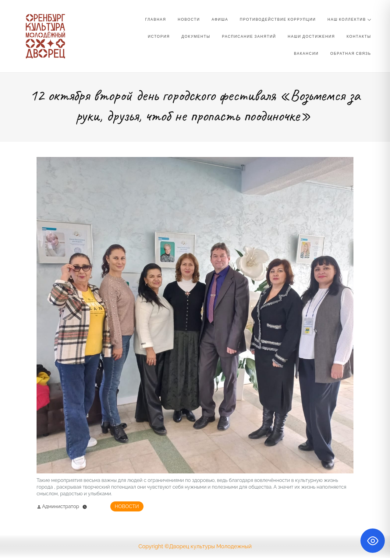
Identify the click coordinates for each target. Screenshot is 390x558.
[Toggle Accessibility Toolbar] (372, 540)
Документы (196, 36)
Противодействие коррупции (278, 19)
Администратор (58, 506)
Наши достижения (311, 36)
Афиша (220, 19)
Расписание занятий (249, 36)
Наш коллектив (349, 19)
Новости (189, 19)
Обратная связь (350, 53)
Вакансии (306, 53)
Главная (155, 19)
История (159, 36)
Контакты (358, 36)
